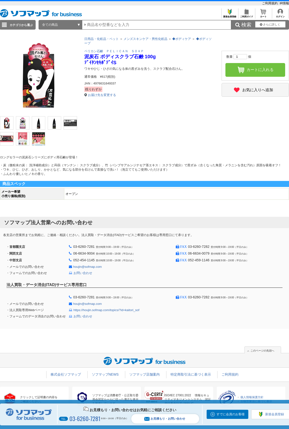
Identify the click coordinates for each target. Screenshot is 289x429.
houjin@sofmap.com (87, 267)
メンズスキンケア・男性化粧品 (145, 39)
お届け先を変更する (102, 95)
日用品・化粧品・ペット (101, 39)
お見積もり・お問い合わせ (164, 419)
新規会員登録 (229, 15)
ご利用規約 (270, 3)
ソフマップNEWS (105, 374)
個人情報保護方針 (251, 397)
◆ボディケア (181, 39)
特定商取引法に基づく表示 (191, 374)
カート (263, 15)
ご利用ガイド (246, 15)
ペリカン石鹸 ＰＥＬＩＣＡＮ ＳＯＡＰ (114, 51)
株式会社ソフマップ (66, 374)
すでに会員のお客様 (231, 414)
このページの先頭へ (262, 350)
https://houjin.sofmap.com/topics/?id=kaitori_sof (106, 310)
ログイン (280, 15)
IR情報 (284, 3)
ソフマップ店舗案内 (144, 374)
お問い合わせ (82, 273)
